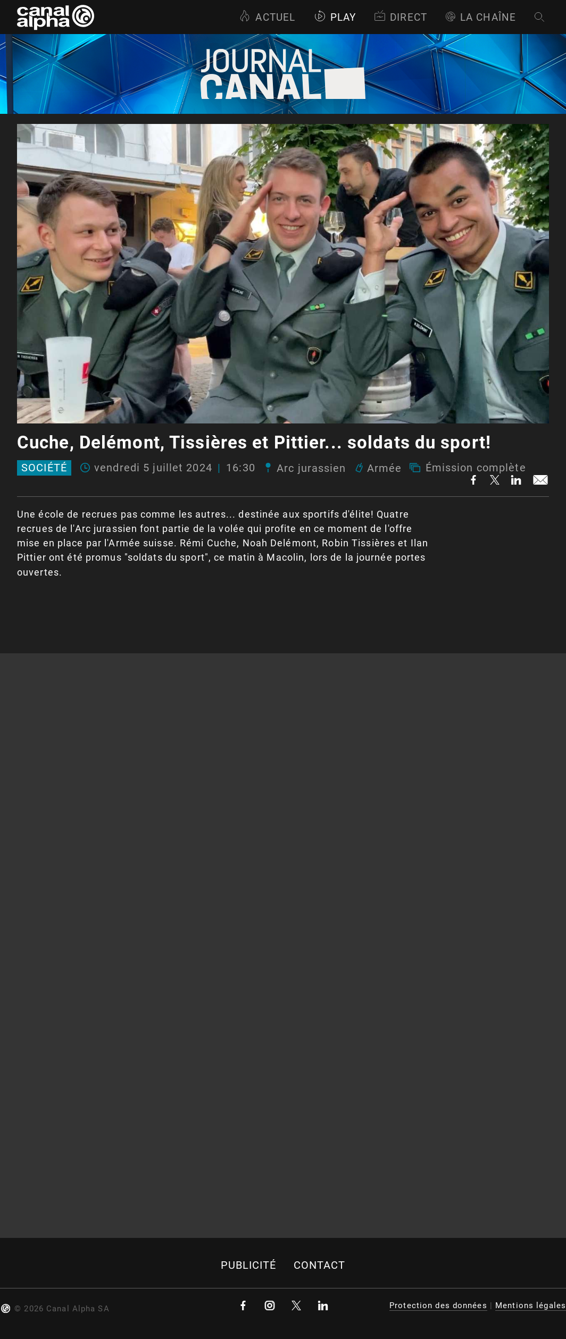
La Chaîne (480, 17)
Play (335, 17)
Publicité (249, 1265)
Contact (320, 1265)
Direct (400, 17)
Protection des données (438, 1305)
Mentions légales (530, 1305)
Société (44, 468)
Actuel (267, 17)
